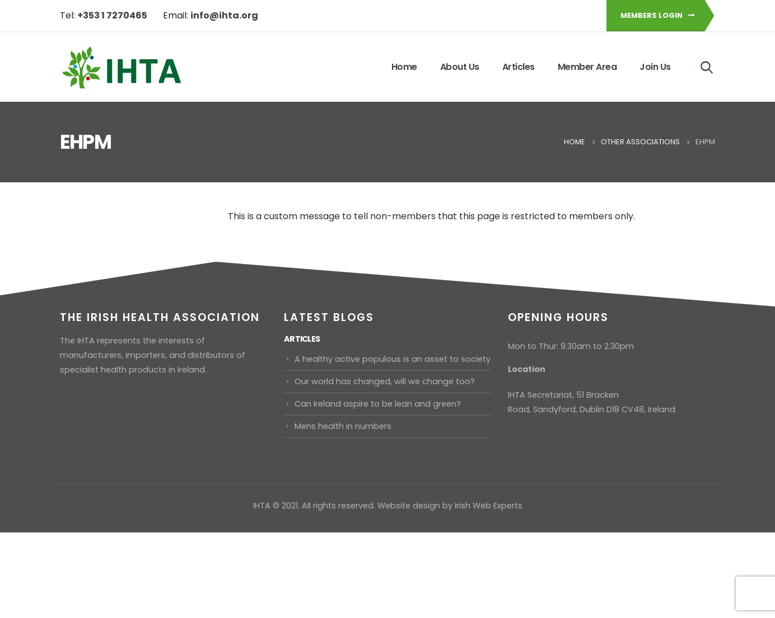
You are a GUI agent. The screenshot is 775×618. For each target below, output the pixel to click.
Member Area (587, 66)
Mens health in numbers (343, 426)
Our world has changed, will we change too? (385, 381)
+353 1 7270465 (112, 15)
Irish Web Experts (488, 505)
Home (404, 66)
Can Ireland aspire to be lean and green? (378, 403)
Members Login (657, 15)
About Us (459, 66)
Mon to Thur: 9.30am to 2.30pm (571, 346)
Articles (518, 66)
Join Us (655, 66)
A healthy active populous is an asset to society (393, 359)
